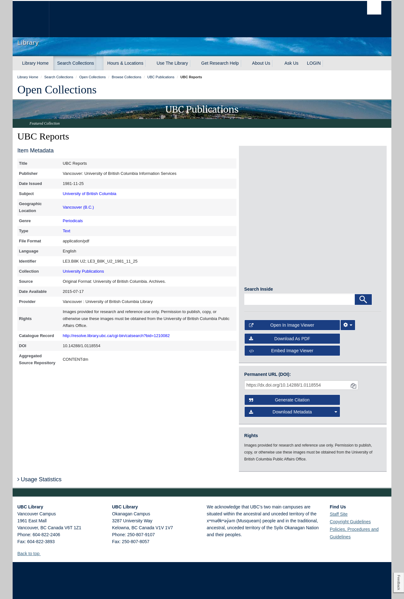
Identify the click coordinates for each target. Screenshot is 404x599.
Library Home (35, 63)
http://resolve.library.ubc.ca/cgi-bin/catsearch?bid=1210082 (116, 335)
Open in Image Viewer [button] (281, 302)
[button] (43, 530)
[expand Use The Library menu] (194, 63)
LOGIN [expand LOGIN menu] (314, 63)
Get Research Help (220, 63)
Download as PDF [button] (279, 315)
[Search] (363, 276)
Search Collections (75, 63)
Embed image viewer (281, 327)
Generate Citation (279, 376)
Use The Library (172, 63)
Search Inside (258, 266)
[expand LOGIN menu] (326, 63)
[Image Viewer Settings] (347, 302)
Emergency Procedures (36, 588)
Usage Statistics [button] (39, 456)
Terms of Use (74, 588)
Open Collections (57, 89)
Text (66, 230)
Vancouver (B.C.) (78, 207)
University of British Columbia (89, 193)
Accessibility (123, 588)
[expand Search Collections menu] (100, 63)
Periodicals (73, 220)
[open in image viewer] (261, 174)
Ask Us (291, 63)
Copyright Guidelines (350, 498)
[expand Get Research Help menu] (244, 63)
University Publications (83, 271)
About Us (261, 63)
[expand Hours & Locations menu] (149, 63)
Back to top (31, 530)
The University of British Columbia (31, 19)
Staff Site (339, 491)
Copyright (99, 588)
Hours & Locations (125, 63)
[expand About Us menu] (276, 63)
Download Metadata (293, 388)
